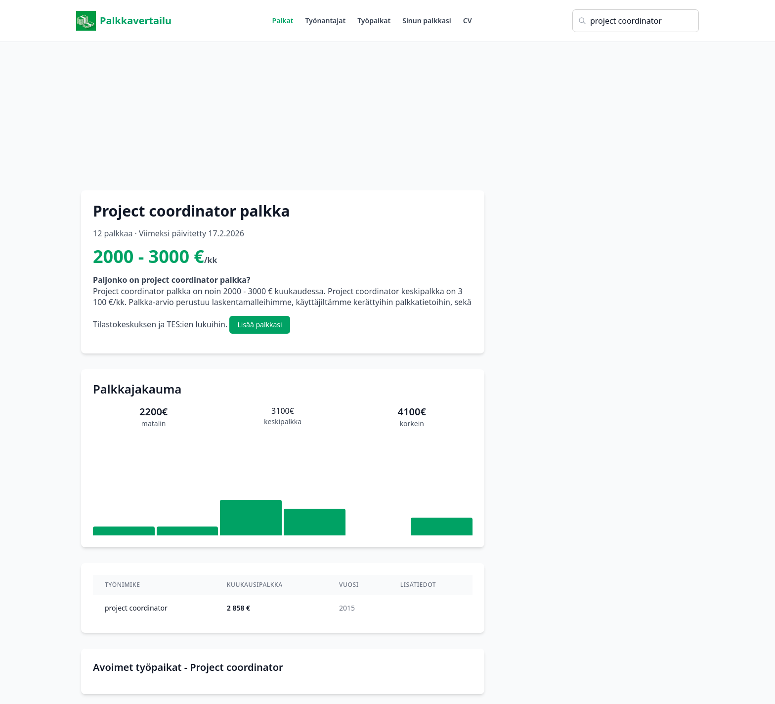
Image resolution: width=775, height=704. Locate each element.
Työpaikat (373, 20)
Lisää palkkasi (259, 324)
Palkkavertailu (124, 21)
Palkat (283, 20)
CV (467, 20)
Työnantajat (325, 20)
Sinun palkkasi (426, 20)
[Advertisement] (387, 111)
